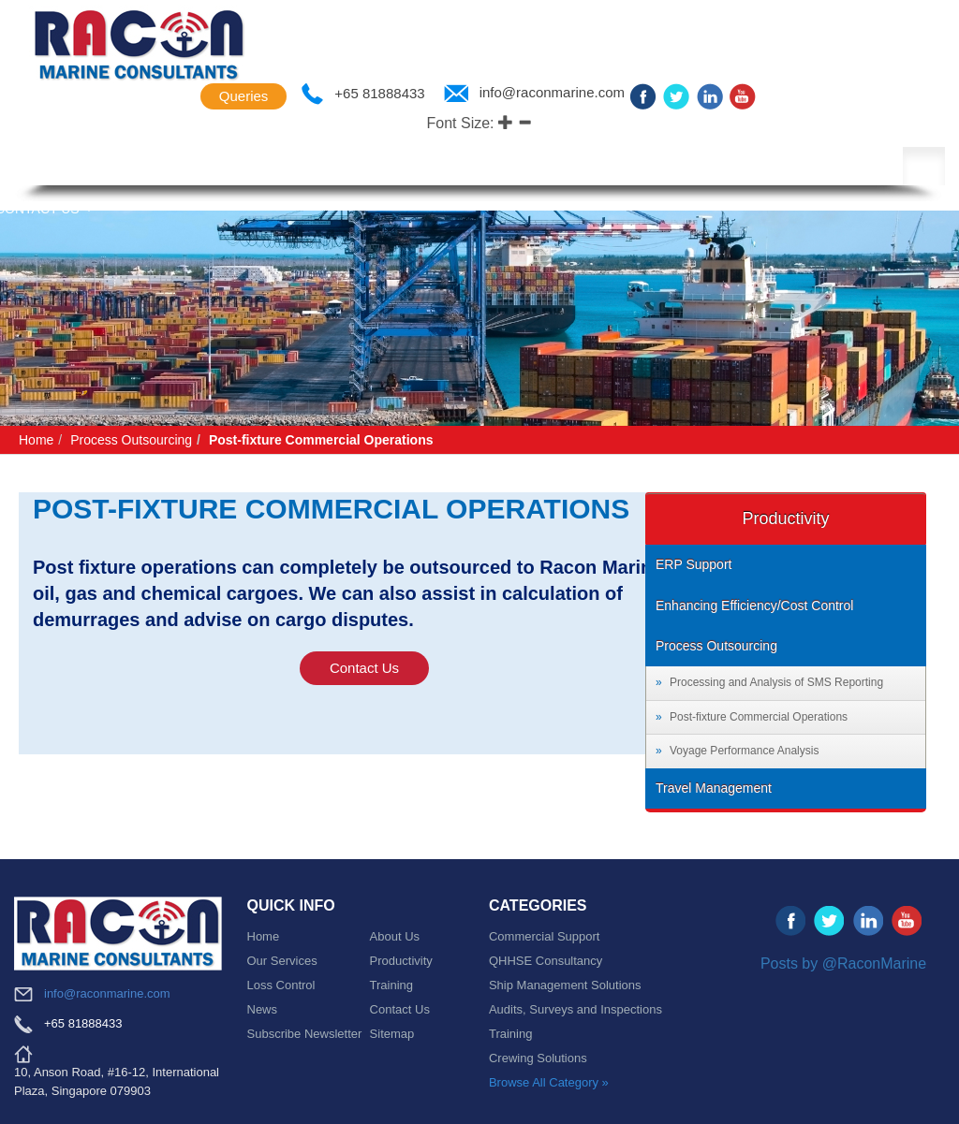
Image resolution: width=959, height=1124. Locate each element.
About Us (95, 167)
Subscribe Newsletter (304, 1034)
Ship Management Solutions (565, 985)
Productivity (561, 167)
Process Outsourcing (131, 439)
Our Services (282, 961)
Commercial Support (544, 936)
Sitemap (392, 1034)
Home (36, 439)
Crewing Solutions (538, 1058)
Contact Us (364, 668)
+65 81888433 (379, 93)
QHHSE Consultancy (545, 961)
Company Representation (389, 167)
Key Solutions (213, 167)
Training (391, 985)
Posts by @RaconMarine (843, 963)
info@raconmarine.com (552, 92)
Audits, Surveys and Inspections (575, 1009)
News (798, 167)
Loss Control (693, 167)
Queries (244, 96)
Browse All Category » (549, 1082)
